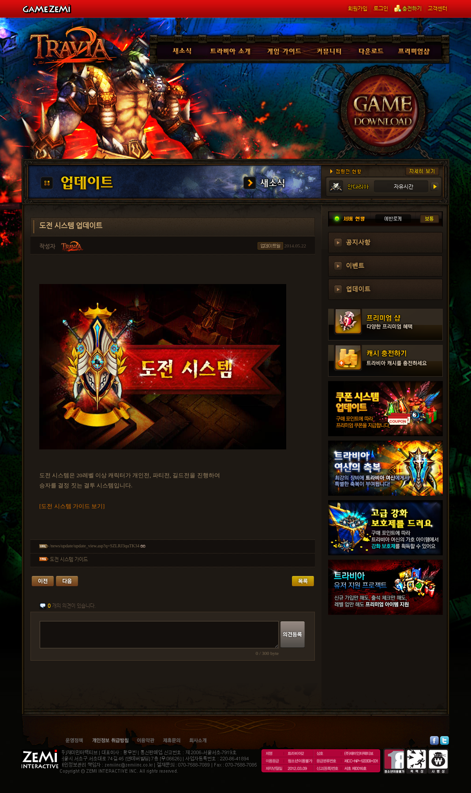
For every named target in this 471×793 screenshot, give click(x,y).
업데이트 (358, 288)
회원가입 (357, 8)
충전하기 (408, 8)
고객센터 (437, 8)
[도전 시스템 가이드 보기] (72, 506)
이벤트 (355, 265)
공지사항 (358, 242)
